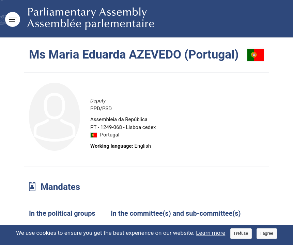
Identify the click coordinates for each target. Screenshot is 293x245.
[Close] (241, 233)
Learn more (210, 232)
